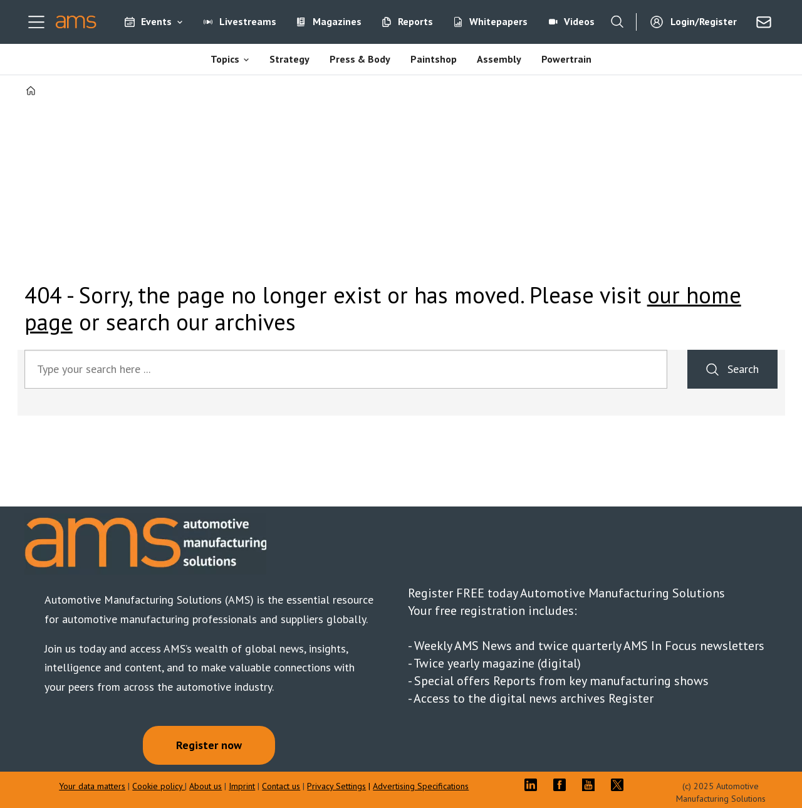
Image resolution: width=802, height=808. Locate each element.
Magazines (337, 21)
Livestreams (247, 21)
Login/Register (703, 21)
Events (156, 21)
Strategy (289, 59)
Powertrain (566, 59)
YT (591, 785)
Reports (415, 21)
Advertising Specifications (421, 786)
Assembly (499, 59)
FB (562, 785)
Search (743, 369)
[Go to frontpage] (76, 22)
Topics (225, 59)
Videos (579, 21)
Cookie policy (158, 786)
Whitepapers (498, 21)
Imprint (242, 786)
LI (533, 785)
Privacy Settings (336, 786)
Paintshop (433, 59)
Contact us (281, 786)
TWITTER (620, 785)
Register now (209, 745)
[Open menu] (36, 22)
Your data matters (92, 786)
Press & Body (360, 59)
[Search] (617, 21)
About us (205, 786)
